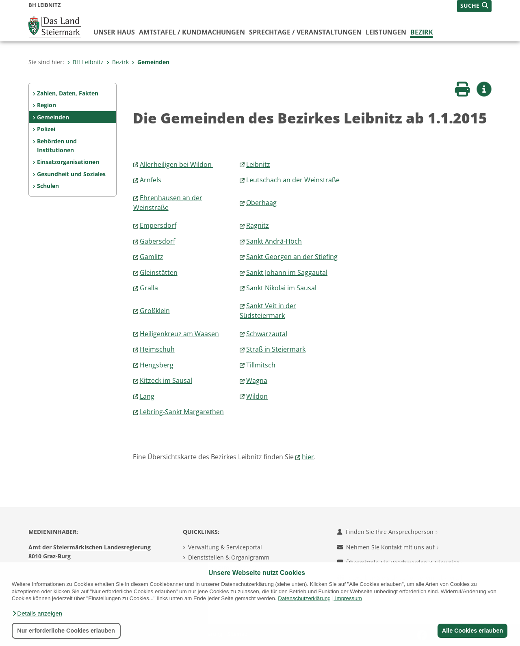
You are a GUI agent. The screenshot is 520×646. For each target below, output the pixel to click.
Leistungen (386, 32)
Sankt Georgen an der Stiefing (292, 256)
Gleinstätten (159, 272)
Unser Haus (114, 32)
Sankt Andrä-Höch (274, 241)
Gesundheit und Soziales (71, 174)
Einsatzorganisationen (68, 162)
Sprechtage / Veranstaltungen (305, 32)
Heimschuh (157, 349)
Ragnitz (257, 225)
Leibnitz (258, 164)
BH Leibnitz (85, 62)
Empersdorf (158, 225)
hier (308, 456)
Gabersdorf (157, 241)
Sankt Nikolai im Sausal (281, 287)
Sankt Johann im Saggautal (286, 272)
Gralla (149, 287)
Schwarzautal (266, 333)
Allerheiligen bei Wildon (176, 164)
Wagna (256, 380)
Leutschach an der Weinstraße (293, 179)
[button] (37, 613)
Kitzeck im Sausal (166, 380)
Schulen (48, 186)
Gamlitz (151, 256)
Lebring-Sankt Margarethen (182, 411)
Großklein (155, 310)
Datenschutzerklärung (304, 598)
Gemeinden (150, 62)
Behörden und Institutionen (57, 145)
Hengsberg (156, 365)
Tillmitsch (260, 365)
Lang (147, 396)
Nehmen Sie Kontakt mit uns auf (388, 547)
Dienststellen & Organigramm (228, 557)
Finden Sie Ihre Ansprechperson (387, 532)
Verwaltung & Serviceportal (225, 547)
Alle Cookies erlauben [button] (472, 630)
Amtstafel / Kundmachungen (192, 32)
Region (46, 105)
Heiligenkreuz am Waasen (179, 333)
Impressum (348, 598)
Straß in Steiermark (276, 349)
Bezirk (421, 32)
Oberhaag (261, 202)
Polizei (46, 129)
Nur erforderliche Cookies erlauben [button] (66, 630)
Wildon (257, 396)
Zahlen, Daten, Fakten (67, 93)
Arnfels (150, 179)
